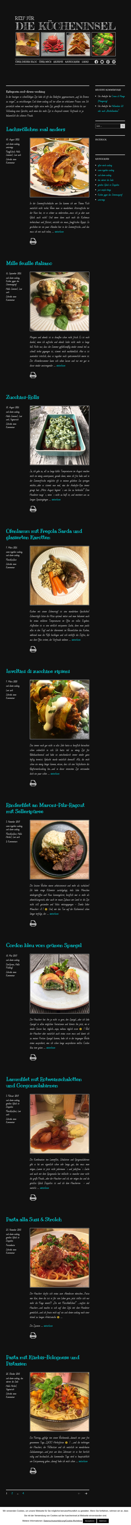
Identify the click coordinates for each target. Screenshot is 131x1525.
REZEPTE (58, 61)
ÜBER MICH (45, 61)
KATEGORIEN (72, 61)
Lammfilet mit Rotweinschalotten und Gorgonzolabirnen (44, 1082)
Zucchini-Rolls (22, 397)
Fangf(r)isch (10, 152)
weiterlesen (59, 232)
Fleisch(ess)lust (11, 560)
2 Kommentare (11, 842)
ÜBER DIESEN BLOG (26, 61)
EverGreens (10, 965)
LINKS (85, 61)
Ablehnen (103, 1521)
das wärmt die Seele (14, 1380)
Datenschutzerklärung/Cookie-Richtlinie (62, 1521)
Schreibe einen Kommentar (11, 161)
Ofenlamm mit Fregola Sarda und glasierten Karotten (44, 534)
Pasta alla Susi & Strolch (34, 1219)
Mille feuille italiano (29, 263)
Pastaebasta (10, 1245)
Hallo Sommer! (12, 289)
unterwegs (9, 147)
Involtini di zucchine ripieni (38, 671)
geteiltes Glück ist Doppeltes (12, 1105)
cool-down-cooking (12, 144)
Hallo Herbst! (11, 1386)
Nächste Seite (86, 1493)
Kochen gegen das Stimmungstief (12, 283)
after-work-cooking (105, 165)
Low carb (17, 155)
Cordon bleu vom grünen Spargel (44, 945)
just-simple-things (104, 190)
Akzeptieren (89, 1521)
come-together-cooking (14, 552)
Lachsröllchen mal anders (35, 129)
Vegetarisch (14, 420)
